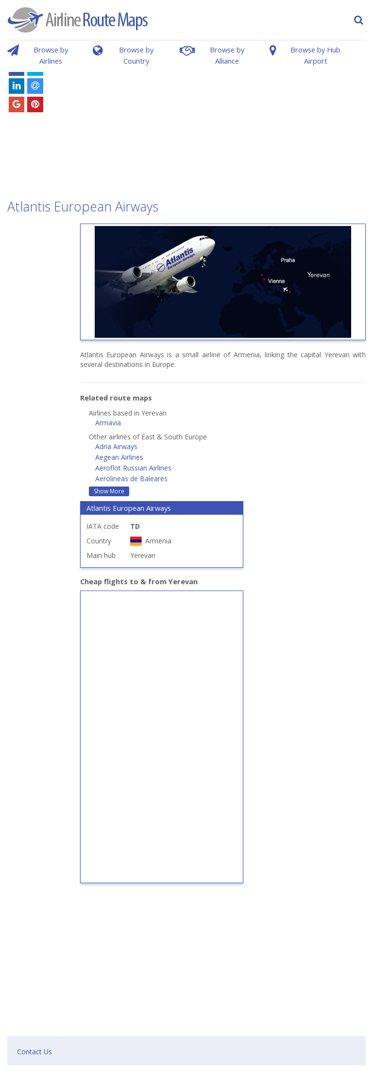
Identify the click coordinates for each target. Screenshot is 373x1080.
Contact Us (34, 1051)
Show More (109, 491)
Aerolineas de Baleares (131, 478)
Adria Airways (116, 446)
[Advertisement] (220, 125)
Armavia (108, 422)
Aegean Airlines (119, 457)
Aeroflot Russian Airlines (133, 467)
